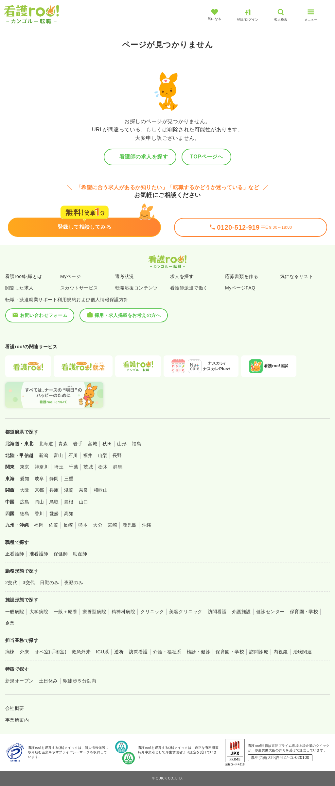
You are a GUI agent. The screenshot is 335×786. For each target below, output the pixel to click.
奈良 (83, 490)
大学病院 (38, 611)
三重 (69, 478)
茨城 (88, 466)
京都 (39, 490)
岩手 (77, 443)
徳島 (24, 513)
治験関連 (302, 651)
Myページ (70, 276)
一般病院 (14, 611)
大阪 (24, 490)
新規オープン (19, 680)
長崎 (68, 525)
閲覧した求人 (19, 287)
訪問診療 (258, 651)
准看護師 (38, 553)
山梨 (102, 455)
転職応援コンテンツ (136, 287)
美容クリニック (185, 611)
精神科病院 (123, 611)
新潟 (43, 455)
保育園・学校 (304, 611)
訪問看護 (217, 611)
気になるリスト (296, 276)
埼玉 (58, 466)
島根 (69, 501)
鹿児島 (129, 525)
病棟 (10, 651)
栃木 (103, 466)
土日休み (48, 680)
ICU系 (102, 651)
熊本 (83, 525)
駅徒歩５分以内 (79, 680)
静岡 (54, 478)
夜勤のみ (73, 582)
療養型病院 (94, 611)
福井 (88, 455)
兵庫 (54, 490)
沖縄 (146, 525)
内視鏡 (280, 651)
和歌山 (101, 490)
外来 (24, 651)
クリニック (152, 611)
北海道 (46, 443)
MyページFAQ (240, 287)
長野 (117, 455)
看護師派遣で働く (189, 287)
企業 (10, 623)
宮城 (92, 443)
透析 (119, 651)
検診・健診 (198, 651)
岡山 (39, 501)
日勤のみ (49, 582)
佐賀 (53, 525)
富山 (58, 455)
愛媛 (54, 513)
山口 (83, 501)
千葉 (73, 466)
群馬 (117, 466)
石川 (73, 455)
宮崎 (112, 525)
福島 (136, 443)
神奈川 (42, 466)
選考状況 (124, 276)
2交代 (11, 582)
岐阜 (39, 478)
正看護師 (14, 553)
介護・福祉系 (167, 651)
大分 (97, 525)
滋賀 (69, 490)
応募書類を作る (241, 276)
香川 (39, 513)
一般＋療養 (65, 611)
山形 (122, 443)
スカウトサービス (79, 287)
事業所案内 (17, 720)
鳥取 (54, 501)
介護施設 (241, 611)
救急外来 (81, 651)
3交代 (29, 582)
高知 (69, 513)
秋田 (107, 443)
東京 (24, 466)
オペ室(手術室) (50, 651)
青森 (63, 443)
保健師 (61, 553)
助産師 (80, 553)
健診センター (270, 611)
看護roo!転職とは (23, 276)
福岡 (39, 525)
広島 (24, 501)
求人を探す (182, 276)
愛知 (24, 478)
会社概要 (14, 708)
